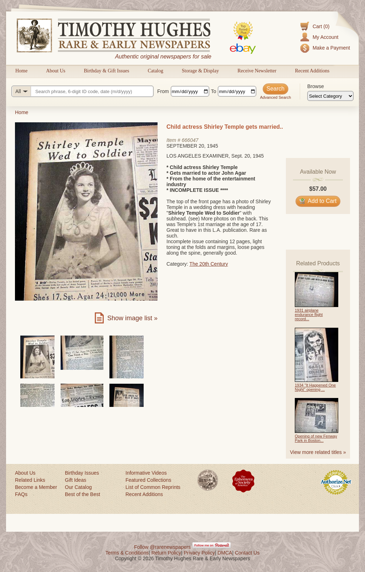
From (163, 91)
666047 (190, 140)
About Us (55, 70)
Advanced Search (275, 97)
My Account (325, 37)
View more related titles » (318, 452)
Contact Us (247, 553)
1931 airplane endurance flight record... (309, 314)
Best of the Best (82, 494)
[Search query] (82, 91)
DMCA (224, 553)
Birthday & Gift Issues (106, 70)
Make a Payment (331, 48)
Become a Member (36, 487)
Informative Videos (146, 473)
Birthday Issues (82, 473)
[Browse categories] (330, 96)
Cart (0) (321, 26)
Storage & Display (200, 70)
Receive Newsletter (256, 70)
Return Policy (166, 553)
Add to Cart (318, 201)
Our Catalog (78, 487)
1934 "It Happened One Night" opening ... (315, 387)
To (213, 91)
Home (21, 70)
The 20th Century (208, 264)
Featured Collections (148, 480)
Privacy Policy (199, 553)
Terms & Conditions (127, 553)
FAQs (21, 494)
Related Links (30, 480)
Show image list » (132, 318)
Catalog (155, 70)
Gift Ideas (75, 480)
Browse (315, 86)
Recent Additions (312, 70)
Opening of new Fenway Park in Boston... (316, 438)
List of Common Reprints (152, 487)
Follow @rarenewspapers (162, 547)
